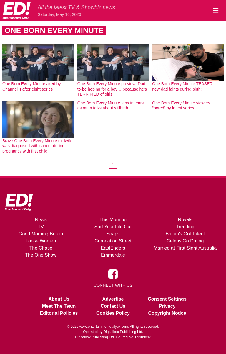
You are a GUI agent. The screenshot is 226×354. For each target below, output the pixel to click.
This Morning (113, 219)
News (41, 219)
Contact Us (113, 306)
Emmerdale (113, 255)
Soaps (112, 233)
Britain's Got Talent (185, 233)
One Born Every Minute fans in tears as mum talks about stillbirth (110, 106)
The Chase (40, 247)
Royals (185, 219)
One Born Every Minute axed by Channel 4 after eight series (31, 86)
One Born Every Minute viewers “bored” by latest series (181, 106)
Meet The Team (59, 306)
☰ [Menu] (215, 10)
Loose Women (41, 240)
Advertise (113, 298)
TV (41, 226)
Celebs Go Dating (185, 240)
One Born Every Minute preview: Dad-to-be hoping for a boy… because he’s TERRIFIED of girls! (112, 88)
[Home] (16, 10)
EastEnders (113, 247)
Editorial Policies (59, 313)
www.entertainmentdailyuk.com (103, 326)
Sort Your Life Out (113, 226)
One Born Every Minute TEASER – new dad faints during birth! (184, 86)
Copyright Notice (167, 313)
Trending (185, 226)
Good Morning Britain (41, 233)
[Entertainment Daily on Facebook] (113, 273)
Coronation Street (112, 240)
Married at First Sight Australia (185, 247)
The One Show (40, 255)
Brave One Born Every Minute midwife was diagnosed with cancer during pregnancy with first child (37, 145)
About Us (58, 298)
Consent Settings (167, 298)
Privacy (167, 306)
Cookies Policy (113, 313)
